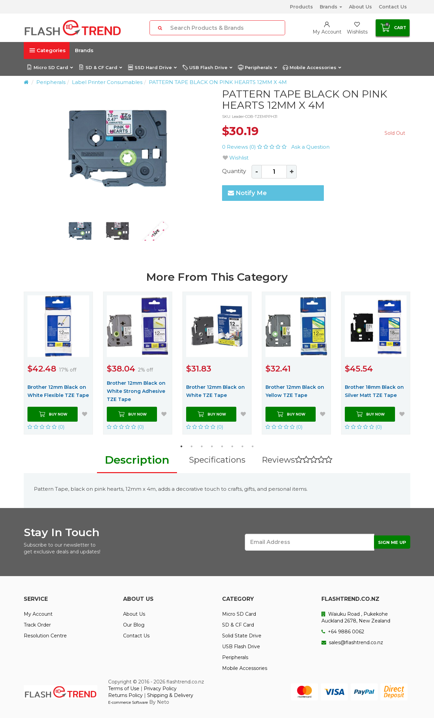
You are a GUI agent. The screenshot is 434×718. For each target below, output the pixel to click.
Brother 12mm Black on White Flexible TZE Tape (58, 391)
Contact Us (393, 7)
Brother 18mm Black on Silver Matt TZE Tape (374, 391)
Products (301, 7)
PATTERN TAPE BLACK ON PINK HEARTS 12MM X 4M (218, 82)
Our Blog (133, 625)
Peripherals (257, 67)
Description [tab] (137, 459)
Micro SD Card (49, 67)
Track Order (37, 625)
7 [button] (242, 446)
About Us (360, 7)
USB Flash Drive (207, 67)
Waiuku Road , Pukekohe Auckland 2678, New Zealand (355, 617)
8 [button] (252, 446)
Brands (331, 7)
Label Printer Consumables (107, 82)
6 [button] (232, 446)
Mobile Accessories (311, 67)
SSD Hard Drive (152, 67)
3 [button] (201, 446)
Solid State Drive (241, 636)
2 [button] (191, 446)
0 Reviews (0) (255, 147)
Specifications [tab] (217, 460)
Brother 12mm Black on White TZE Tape (215, 391)
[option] (118, 147)
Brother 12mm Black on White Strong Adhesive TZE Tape (136, 391)
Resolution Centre (45, 636)
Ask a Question (310, 147)
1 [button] (181, 446)
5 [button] (222, 446)
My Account (38, 614)
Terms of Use (123, 688)
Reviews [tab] (297, 460)
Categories (47, 50)
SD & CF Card (100, 67)
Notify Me (247, 193)
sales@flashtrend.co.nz (352, 642)
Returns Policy (125, 695)
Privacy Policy (160, 688)
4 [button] (212, 446)
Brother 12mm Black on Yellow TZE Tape (294, 391)
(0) (46, 427)
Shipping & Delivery (170, 695)
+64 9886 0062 (342, 632)
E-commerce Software (128, 702)
